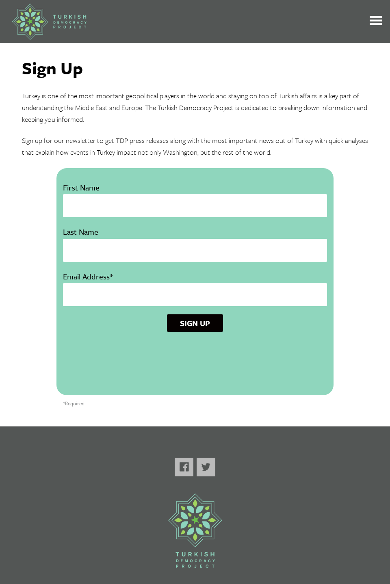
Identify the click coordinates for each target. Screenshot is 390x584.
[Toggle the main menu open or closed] (376, 21)
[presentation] (195, 366)
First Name (195, 196)
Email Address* (195, 285)
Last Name (195, 240)
